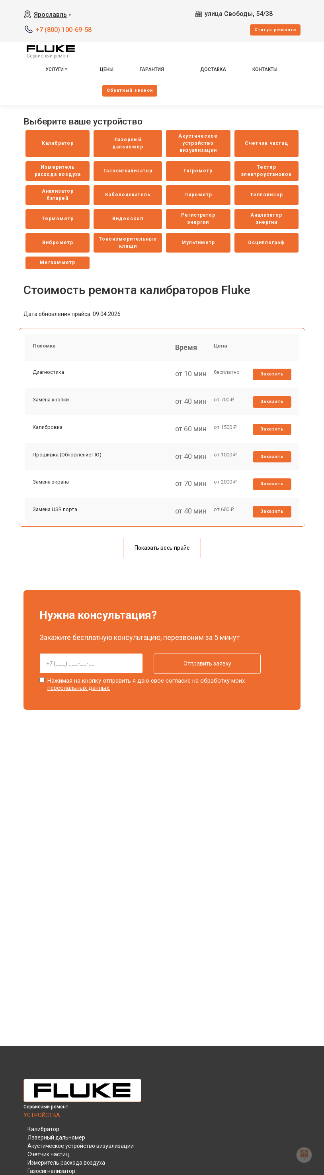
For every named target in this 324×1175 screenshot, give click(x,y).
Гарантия (152, 69)
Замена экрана (51, 484)
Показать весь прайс (162, 548)
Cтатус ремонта (275, 29)
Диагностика (48, 373)
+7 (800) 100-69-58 (63, 30)
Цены (106, 69)
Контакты (264, 69)
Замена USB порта (55, 512)
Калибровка (47, 428)
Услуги (54, 69)
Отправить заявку (205, 664)
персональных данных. (78, 688)
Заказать (272, 374)
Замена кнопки (51, 401)
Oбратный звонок (130, 90)
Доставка (213, 69)
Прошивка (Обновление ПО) (67, 456)
